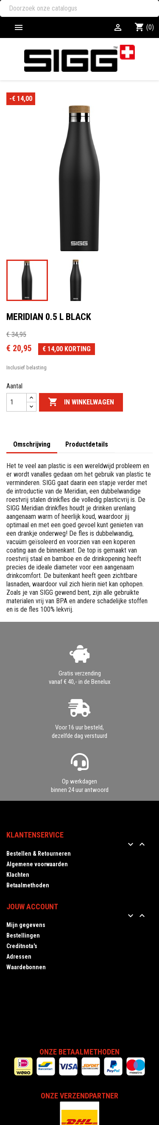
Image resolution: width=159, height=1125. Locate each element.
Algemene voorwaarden (37, 864)
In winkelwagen (81, 402)
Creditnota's (21, 946)
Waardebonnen (26, 967)
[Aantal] (16, 402)
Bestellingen (23, 935)
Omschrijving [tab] (31, 444)
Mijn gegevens (25, 925)
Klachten (17, 874)
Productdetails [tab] (86, 444)
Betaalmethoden (27, 885)
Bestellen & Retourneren (38, 853)
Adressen (18, 956)
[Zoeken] (79, 8)
